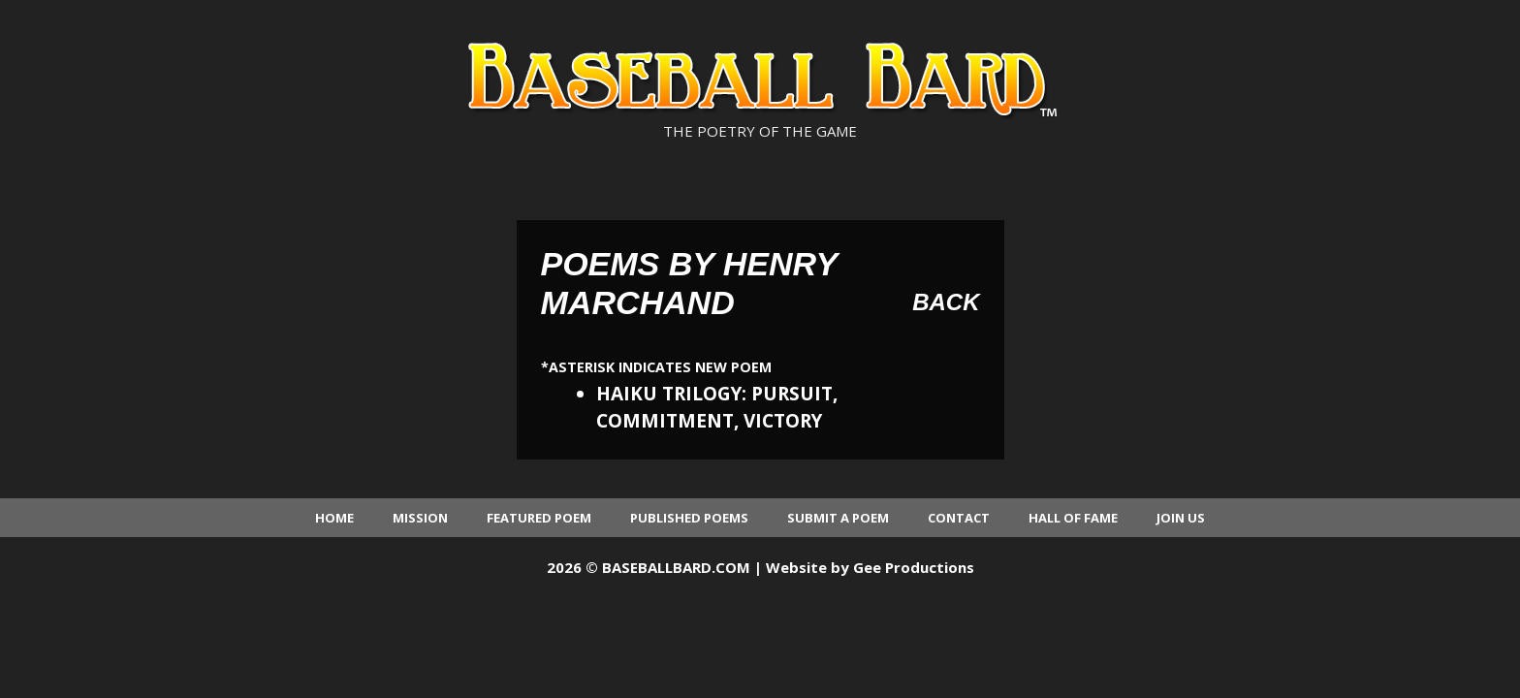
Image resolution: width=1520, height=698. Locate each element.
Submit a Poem (838, 517)
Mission (420, 517)
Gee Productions (913, 567)
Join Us (1180, 517)
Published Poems (689, 517)
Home (334, 517)
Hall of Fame (1073, 517)
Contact (959, 517)
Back (945, 302)
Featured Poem (539, 517)
